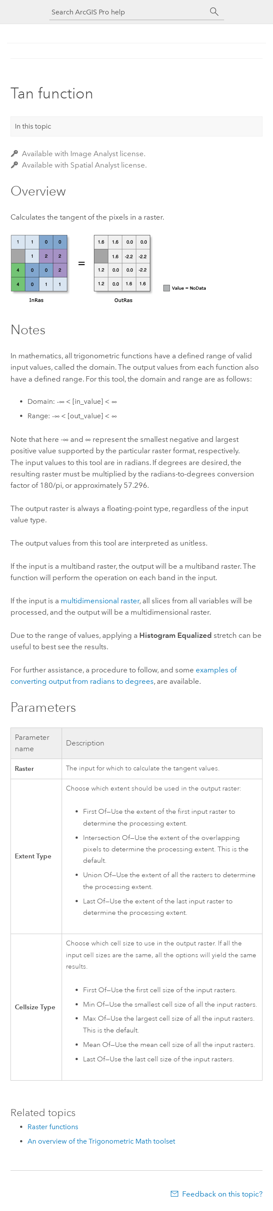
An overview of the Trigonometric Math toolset (101, 1141)
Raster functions (53, 1127)
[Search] (214, 11)
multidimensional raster (100, 600)
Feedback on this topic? (222, 1194)
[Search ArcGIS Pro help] (128, 12)
